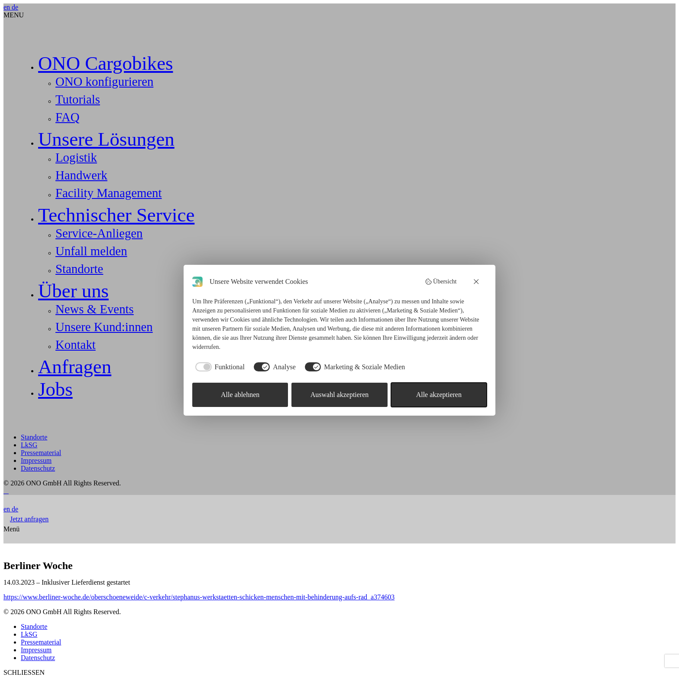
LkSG (29, 445)
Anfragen (74, 366)
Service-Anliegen (99, 233)
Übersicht (441, 282)
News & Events (94, 309)
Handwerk (81, 175)
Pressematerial (41, 452)
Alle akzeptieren (439, 394)
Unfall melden (91, 251)
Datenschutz (38, 468)
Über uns (73, 291)
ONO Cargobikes (105, 63)
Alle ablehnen (240, 394)
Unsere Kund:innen (104, 327)
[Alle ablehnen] (476, 281)
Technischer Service (116, 215)
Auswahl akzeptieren (339, 394)
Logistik (76, 157)
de (15, 7)
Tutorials (77, 99)
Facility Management (108, 193)
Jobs (55, 389)
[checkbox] (218, 367)
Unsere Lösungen (106, 139)
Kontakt (75, 344)
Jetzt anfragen (29, 519)
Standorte (79, 269)
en (7, 7)
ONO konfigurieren (104, 81)
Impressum (36, 460)
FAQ (67, 117)
